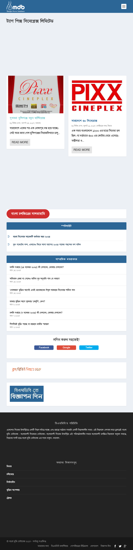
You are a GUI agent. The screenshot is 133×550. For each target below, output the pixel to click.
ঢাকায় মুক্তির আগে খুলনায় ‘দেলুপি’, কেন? (27, 301)
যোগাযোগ (94, 546)
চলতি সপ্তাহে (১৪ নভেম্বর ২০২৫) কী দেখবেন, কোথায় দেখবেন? (37, 267)
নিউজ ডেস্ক (16, 123)
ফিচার (110, 126)
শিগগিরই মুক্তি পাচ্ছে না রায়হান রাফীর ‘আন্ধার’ (29, 324)
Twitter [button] (89, 347)
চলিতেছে (10, 474)
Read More (20, 142)
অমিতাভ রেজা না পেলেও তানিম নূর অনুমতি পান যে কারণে (35, 278)
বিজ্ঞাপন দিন (106, 546)
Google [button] (66, 347)
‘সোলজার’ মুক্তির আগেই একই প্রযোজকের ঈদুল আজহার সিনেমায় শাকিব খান (42, 290)
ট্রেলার (9, 498)
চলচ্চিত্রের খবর (102, 126)
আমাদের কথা (43, 546)
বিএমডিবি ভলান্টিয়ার (59, 546)
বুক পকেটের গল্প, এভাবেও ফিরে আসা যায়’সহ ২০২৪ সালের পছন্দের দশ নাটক (47, 244)
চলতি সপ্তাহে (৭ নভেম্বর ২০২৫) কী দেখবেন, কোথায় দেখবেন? (36, 312)
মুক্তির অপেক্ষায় (13, 489)
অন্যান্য (38, 123)
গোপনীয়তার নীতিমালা (79, 546)
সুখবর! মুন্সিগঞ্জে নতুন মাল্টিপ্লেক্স (27, 118)
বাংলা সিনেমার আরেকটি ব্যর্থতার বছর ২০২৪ (31, 236)
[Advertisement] (66, 48)
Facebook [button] (44, 347)
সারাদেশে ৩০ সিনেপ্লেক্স (84, 121)
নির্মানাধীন (11, 482)
